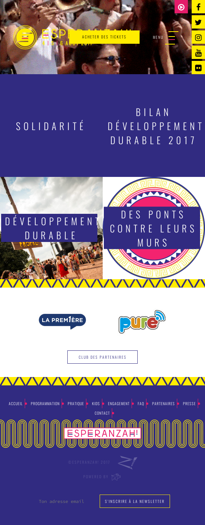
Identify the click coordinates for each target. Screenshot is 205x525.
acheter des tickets (104, 37)
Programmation (45, 403)
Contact (102, 413)
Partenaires (163, 403)
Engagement (119, 403)
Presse (189, 403)
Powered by (102, 476)
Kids (96, 403)
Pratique (76, 403)
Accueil (16, 403)
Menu (165, 37)
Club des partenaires (103, 357)
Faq (141, 403)
